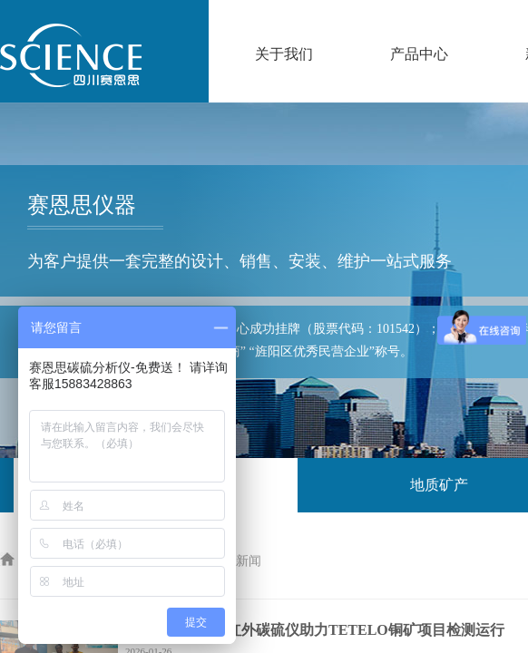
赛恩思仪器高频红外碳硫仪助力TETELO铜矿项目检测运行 (314, 630)
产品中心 (419, 54)
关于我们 (284, 54)
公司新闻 (235, 561)
